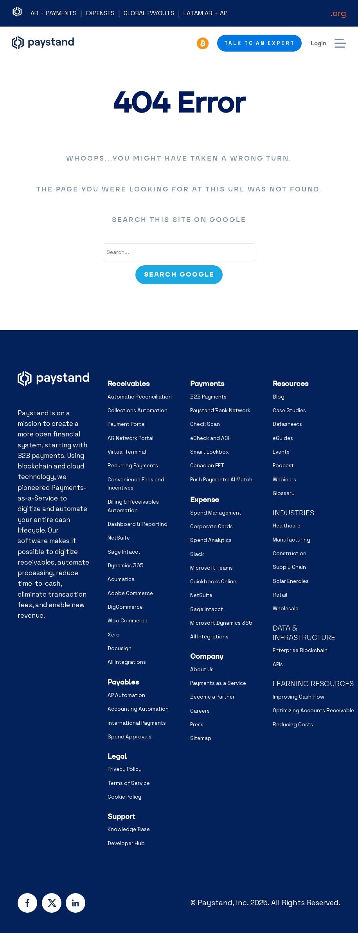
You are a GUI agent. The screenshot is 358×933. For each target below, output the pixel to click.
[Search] (178, 274)
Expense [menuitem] (204, 499)
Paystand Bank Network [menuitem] (220, 410)
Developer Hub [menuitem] (126, 843)
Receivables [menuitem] (128, 383)
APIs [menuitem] (278, 664)
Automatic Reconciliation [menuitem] (140, 396)
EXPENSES (100, 13)
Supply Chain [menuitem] (289, 567)
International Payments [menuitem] (137, 723)
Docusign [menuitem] (119, 648)
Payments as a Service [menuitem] (218, 683)
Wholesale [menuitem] (286, 608)
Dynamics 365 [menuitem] (126, 565)
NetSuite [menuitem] (119, 537)
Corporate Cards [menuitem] (211, 526)
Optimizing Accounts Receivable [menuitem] (313, 710)
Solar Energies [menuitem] (291, 581)
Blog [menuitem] (278, 396)
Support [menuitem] (121, 816)
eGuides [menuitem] (283, 438)
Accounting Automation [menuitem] (138, 709)
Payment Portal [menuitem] (127, 424)
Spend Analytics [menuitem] (211, 540)
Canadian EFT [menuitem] (207, 465)
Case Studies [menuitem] (289, 410)
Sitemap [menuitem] (200, 738)
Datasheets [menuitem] (287, 424)
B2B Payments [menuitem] (208, 396)
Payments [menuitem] (207, 383)
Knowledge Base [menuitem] (129, 829)
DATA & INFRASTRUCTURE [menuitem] (304, 633)
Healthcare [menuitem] (286, 525)
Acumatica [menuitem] (121, 579)
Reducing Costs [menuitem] (293, 724)
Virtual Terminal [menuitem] (127, 452)
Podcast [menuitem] (283, 465)
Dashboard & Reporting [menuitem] (137, 524)
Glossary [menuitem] (284, 493)
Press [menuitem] (196, 724)
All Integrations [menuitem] (127, 662)
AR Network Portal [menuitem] (130, 438)
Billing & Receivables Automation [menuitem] (133, 506)
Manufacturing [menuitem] (291, 539)
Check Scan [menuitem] (205, 424)
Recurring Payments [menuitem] (133, 465)
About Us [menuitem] (202, 669)
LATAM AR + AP (205, 13)
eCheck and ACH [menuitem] (211, 438)
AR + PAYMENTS (54, 13)
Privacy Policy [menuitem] (125, 769)
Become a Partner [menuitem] (212, 696)
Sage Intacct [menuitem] (124, 552)
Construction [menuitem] (289, 553)
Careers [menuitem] (200, 711)
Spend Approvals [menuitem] (129, 736)
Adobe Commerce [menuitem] (130, 593)
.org (338, 12)
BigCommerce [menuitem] (125, 607)
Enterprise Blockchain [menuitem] (300, 650)
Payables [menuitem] (123, 681)
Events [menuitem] (281, 452)
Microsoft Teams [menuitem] (211, 568)
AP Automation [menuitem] (126, 695)
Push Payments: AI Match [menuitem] (221, 479)
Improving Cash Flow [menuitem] (298, 696)
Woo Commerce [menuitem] (128, 620)
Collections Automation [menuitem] (137, 410)
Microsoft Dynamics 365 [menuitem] (221, 623)
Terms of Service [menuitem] (129, 783)
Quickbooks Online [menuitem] (213, 581)
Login (318, 43)
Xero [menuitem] (114, 634)
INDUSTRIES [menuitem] (293, 512)
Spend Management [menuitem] (215, 512)
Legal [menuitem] (117, 756)
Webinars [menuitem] (284, 479)
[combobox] (179, 252)
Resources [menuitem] (290, 383)
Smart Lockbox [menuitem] (209, 452)
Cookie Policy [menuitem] (124, 797)
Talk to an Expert (259, 43)
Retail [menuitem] (280, 595)
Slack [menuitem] (197, 554)
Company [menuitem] (206, 656)
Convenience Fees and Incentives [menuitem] (136, 484)
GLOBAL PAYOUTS (149, 13)
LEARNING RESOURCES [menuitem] (313, 683)
